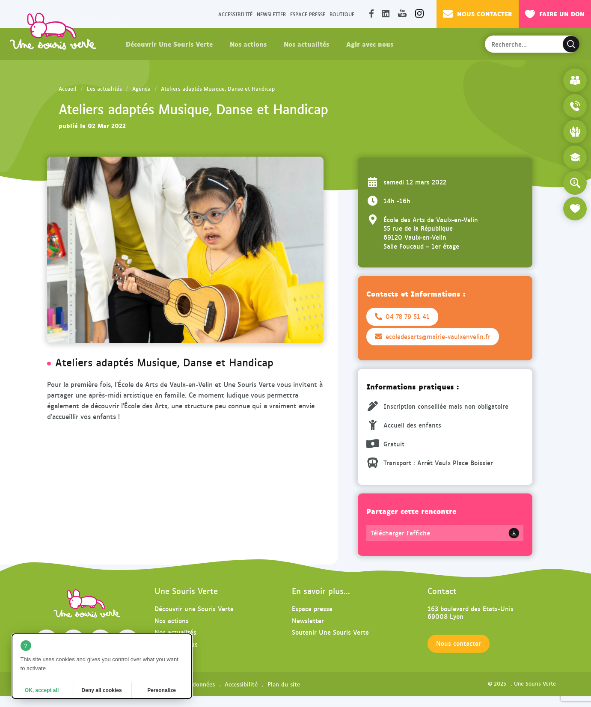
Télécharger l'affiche (400, 533)
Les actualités (104, 88)
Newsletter (271, 14)
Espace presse (307, 14)
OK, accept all (42, 690)
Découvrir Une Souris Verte (169, 43)
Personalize (161, 690)
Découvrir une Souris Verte (194, 608)
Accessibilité (235, 14)
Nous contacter (477, 14)
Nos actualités (306, 43)
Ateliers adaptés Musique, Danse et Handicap (218, 88)
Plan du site (283, 684)
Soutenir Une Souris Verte (330, 632)
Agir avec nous (369, 43)
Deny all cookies (102, 690)
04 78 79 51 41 (402, 316)
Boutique (342, 14)
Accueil (68, 88)
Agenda (141, 88)
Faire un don (555, 14)
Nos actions (248, 43)
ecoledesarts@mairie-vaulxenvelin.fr (432, 336)
